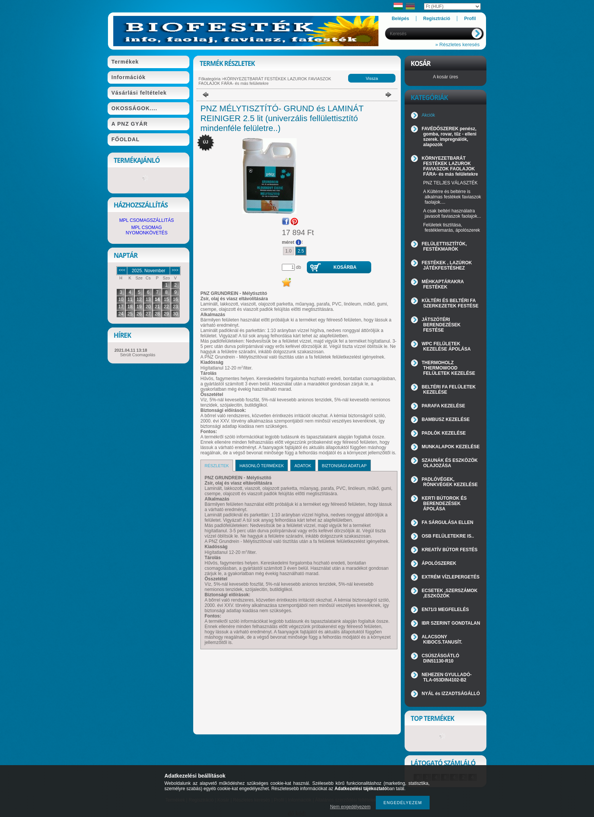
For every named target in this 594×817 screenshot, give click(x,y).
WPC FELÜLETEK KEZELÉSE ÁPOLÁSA (446, 346)
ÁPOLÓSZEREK (439, 563)
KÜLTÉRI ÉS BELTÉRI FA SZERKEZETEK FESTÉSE (450, 303)
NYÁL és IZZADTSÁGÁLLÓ (451, 693)
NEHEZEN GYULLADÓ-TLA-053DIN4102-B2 (447, 677)
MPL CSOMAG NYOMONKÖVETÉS (147, 230)
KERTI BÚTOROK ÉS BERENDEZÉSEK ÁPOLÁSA (444, 503)
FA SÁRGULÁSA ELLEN (447, 522)
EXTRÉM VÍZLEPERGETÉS (451, 577)
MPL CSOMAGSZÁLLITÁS (146, 220)
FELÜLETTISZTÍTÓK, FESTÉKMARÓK (444, 246)
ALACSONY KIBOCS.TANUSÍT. (442, 639)
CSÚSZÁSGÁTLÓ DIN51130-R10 (440, 658)
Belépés (400, 18)
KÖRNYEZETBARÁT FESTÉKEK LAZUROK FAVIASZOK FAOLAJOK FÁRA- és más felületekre (265, 81)
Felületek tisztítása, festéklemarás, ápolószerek (451, 227)
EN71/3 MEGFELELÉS (445, 609)
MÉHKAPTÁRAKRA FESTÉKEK (443, 284)
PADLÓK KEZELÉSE (444, 433)
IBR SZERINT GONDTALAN (451, 623)
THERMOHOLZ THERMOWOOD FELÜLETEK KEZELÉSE (448, 368)
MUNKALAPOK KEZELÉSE (451, 446)
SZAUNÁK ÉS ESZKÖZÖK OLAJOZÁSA (450, 463)
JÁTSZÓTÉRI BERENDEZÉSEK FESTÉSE (441, 325)
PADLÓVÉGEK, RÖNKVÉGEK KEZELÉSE (450, 482)
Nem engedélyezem (350, 806)
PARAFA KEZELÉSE (443, 405)
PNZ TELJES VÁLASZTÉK (450, 183)
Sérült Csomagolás (137, 354)
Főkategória (209, 78)
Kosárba (344, 267)
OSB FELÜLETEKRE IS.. (448, 536)
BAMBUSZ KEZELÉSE (446, 419)
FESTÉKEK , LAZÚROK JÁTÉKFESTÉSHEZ (447, 265)
